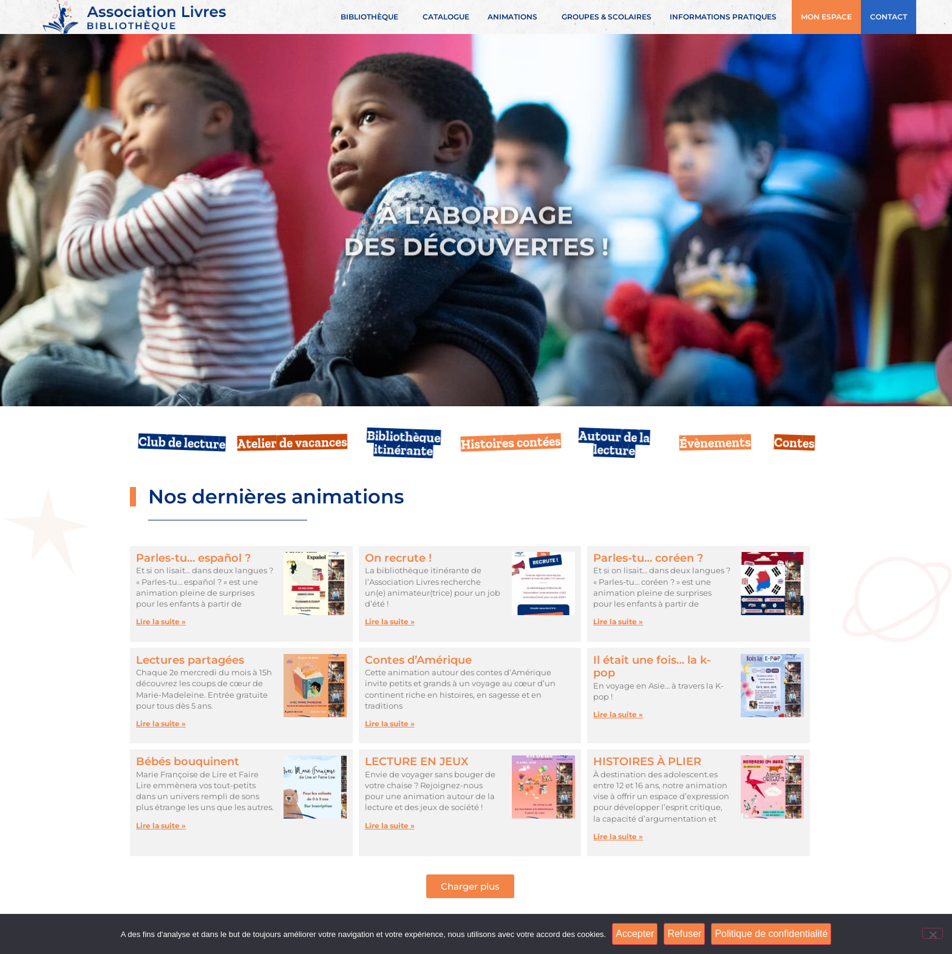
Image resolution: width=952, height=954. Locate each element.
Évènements (714, 442)
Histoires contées (510, 443)
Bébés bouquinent (187, 761)
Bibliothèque (372, 17)
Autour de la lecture (614, 443)
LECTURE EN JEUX (416, 761)
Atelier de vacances (292, 443)
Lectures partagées (190, 660)
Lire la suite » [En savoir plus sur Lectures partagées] (161, 723)
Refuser (684, 933)
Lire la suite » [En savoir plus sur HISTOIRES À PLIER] (618, 836)
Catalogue (446, 17)
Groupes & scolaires (606, 17)
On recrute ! (398, 558)
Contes (794, 442)
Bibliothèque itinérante (404, 443)
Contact (888, 17)
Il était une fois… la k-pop (652, 666)
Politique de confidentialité (771, 933)
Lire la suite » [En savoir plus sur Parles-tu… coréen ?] (618, 621)
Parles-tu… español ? (193, 558)
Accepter (635, 933)
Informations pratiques (726, 17)
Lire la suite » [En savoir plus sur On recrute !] (390, 621)
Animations (515, 17)
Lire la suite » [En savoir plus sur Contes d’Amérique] (390, 723)
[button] (470, 886)
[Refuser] (932, 933)
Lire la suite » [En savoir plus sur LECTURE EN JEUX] (390, 825)
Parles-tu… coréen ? (648, 558)
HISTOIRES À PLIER (647, 761)
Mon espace (826, 17)
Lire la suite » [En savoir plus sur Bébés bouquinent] (161, 825)
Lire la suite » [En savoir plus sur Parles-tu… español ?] (161, 621)
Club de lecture (182, 443)
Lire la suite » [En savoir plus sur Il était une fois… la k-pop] (618, 714)
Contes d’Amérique (418, 660)
